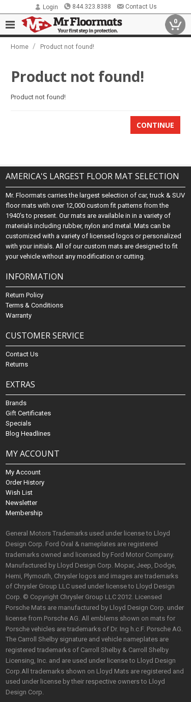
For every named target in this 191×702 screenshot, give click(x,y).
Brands (16, 403)
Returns (17, 364)
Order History (25, 482)
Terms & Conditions (34, 305)
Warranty (19, 315)
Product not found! (67, 46)
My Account (23, 472)
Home (20, 46)
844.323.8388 (87, 6)
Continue (155, 125)
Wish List (19, 492)
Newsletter (21, 503)
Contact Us (137, 6)
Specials (18, 423)
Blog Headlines (28, 433)
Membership (24, 513)
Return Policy (24, 295)
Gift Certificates (28, 413)
